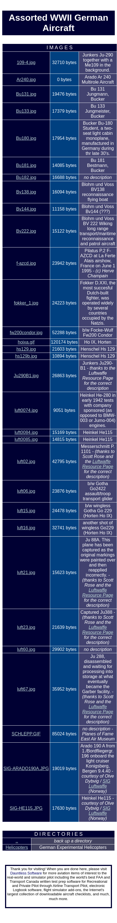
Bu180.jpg (26, 138)
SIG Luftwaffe (99, 784)
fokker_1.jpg (26, 303)
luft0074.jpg (26, 410)
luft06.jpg (26, 491)
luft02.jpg (26, 461)
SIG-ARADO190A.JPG (26, 768)
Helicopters (17, 847)
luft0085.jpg (26, 439)
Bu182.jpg (26, 177)
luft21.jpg (26, 572)
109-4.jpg (26, 62)
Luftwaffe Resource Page (97, 464)
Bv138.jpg (26, 192)
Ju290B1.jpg (26, 375)
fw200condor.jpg (26, 332)
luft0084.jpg (26, 432)
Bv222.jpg (26, 231)
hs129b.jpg (26, 356)
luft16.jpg (26, 527)
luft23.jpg (26, 627)
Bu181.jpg (26, 165)
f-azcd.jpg (26, 263)
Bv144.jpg (26, 209)
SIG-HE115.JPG (26, 808)
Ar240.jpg (26, 79)
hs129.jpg (26, 349)
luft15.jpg (26, 510)
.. (17, 841)
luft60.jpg (26, 649)
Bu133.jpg (26, 111)
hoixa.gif (26, 342)
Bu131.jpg (26, 94)
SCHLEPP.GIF (26, 733)
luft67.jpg (26, 689)
